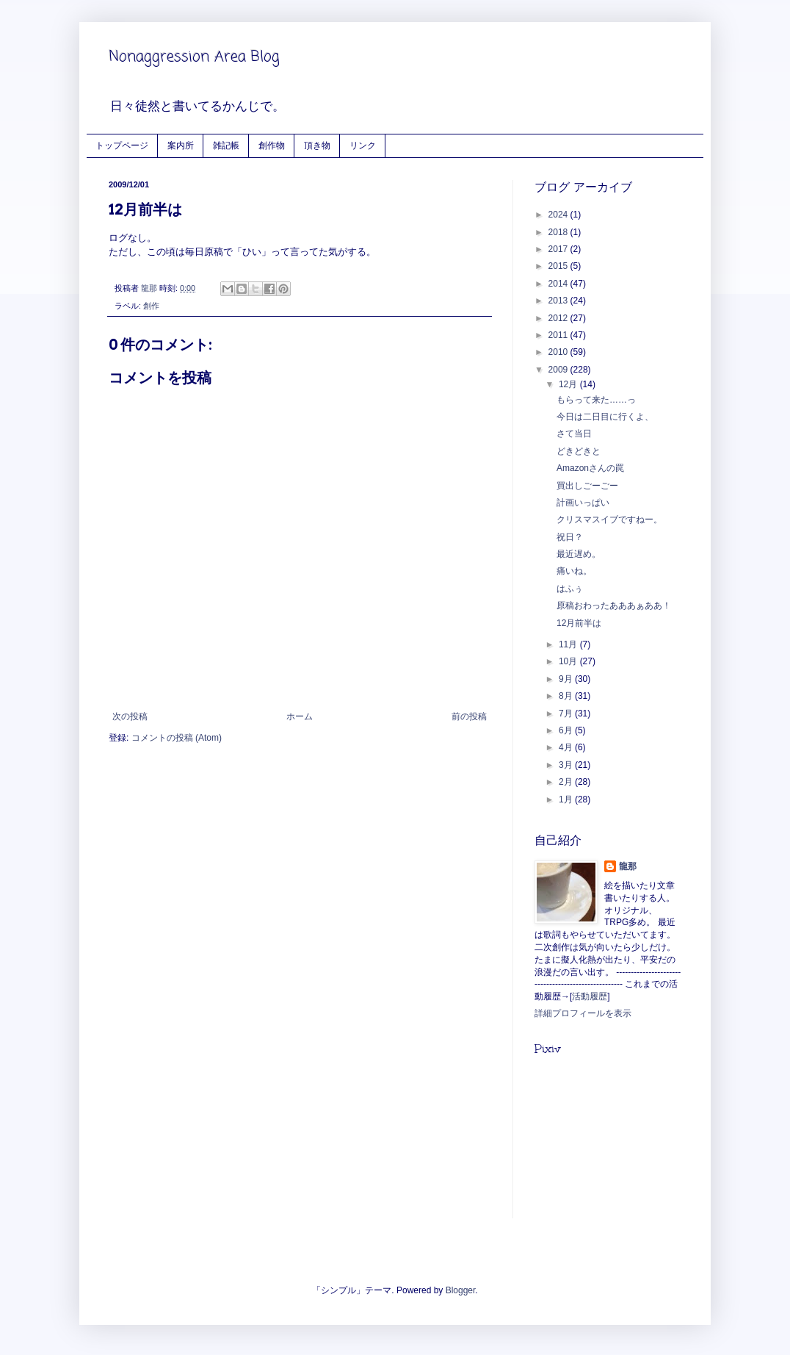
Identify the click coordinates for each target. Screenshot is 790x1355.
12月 (569, 384)
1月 (567, 799)
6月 (567, 730)
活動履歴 (589, 996)
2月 (567, 782)
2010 (559, 352)
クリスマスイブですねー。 (609, 519)
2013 (559, 300)
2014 (559, 283)
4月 (567, 747)
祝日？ (570, 537)
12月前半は (579, 623)
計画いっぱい (583, 502)
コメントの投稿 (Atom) (176, 738)
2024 (559, 214)
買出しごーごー (587, 486)
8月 (567, 696)
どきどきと (579, 451)
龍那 (628, 866)
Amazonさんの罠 (590, 468)
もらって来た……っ (596, 400)
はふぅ (570, 588)
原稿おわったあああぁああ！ (614, 605)
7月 (567, 713)
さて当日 (574, 433)
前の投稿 (469, 716)
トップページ (121, 145)
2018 (559, 232)
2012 (559, 318)
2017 (559, 249)
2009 (559, 369)
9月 (567, 679)
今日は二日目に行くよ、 (605, 416)
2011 (559, 335)
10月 (569, 661)
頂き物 (317, 145)
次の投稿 (130, 716)
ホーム (299, 716)
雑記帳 (226, 145)
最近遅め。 (579, 554)
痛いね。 (574, 571)
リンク (362, 145)
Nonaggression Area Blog (194, 57)
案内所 (180, 145)
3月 (567, 765)
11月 (569, 644)
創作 (151, 305)
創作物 (271, 145)
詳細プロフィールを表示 (582, 1013)
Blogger (461, 1290)
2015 (559, 266)
